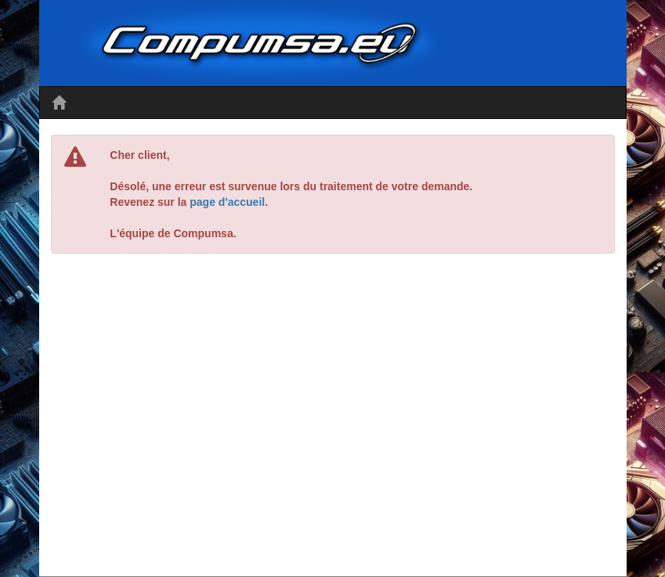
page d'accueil (227, 202)
